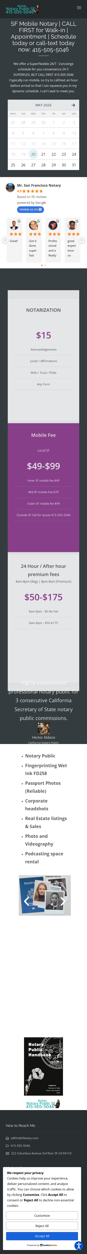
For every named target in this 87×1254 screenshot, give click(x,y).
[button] (32, 902)
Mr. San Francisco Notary (39, 186)
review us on (30, 210)
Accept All (42, 1236)
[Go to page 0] (42, 266)
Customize (42, 1215)
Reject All (42, 1226)
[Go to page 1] (45, 266)
